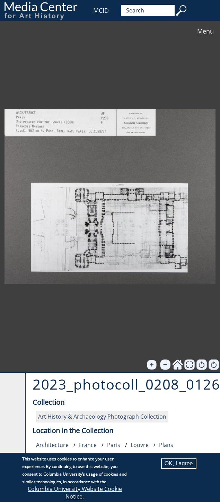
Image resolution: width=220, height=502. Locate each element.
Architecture (52, 445)
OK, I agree (179, 464)
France (88, 445)
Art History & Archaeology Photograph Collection (102, 416)
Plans (166, 445)
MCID (101, 10)
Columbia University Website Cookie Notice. (75, 493)
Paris (113, 445)
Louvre (140, 445)
